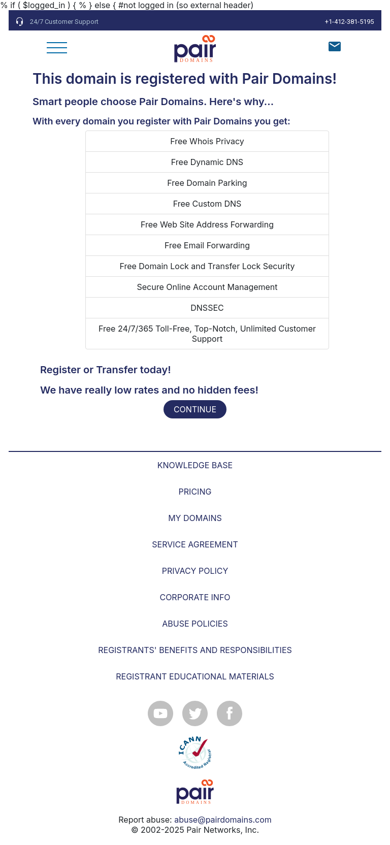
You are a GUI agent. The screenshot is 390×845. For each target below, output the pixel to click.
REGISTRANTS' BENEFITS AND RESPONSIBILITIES (195, 650)
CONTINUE (195, 409)
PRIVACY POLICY (195, 571)
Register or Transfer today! (105, 370)
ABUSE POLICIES (195, 624)
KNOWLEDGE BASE (195, 465)
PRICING (195, 491)
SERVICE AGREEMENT (195, 544)
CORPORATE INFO (194, 597)
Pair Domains (287, 78)
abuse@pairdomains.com (223, 820)
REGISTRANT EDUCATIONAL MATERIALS (195, 676)
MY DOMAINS (195, 518)
